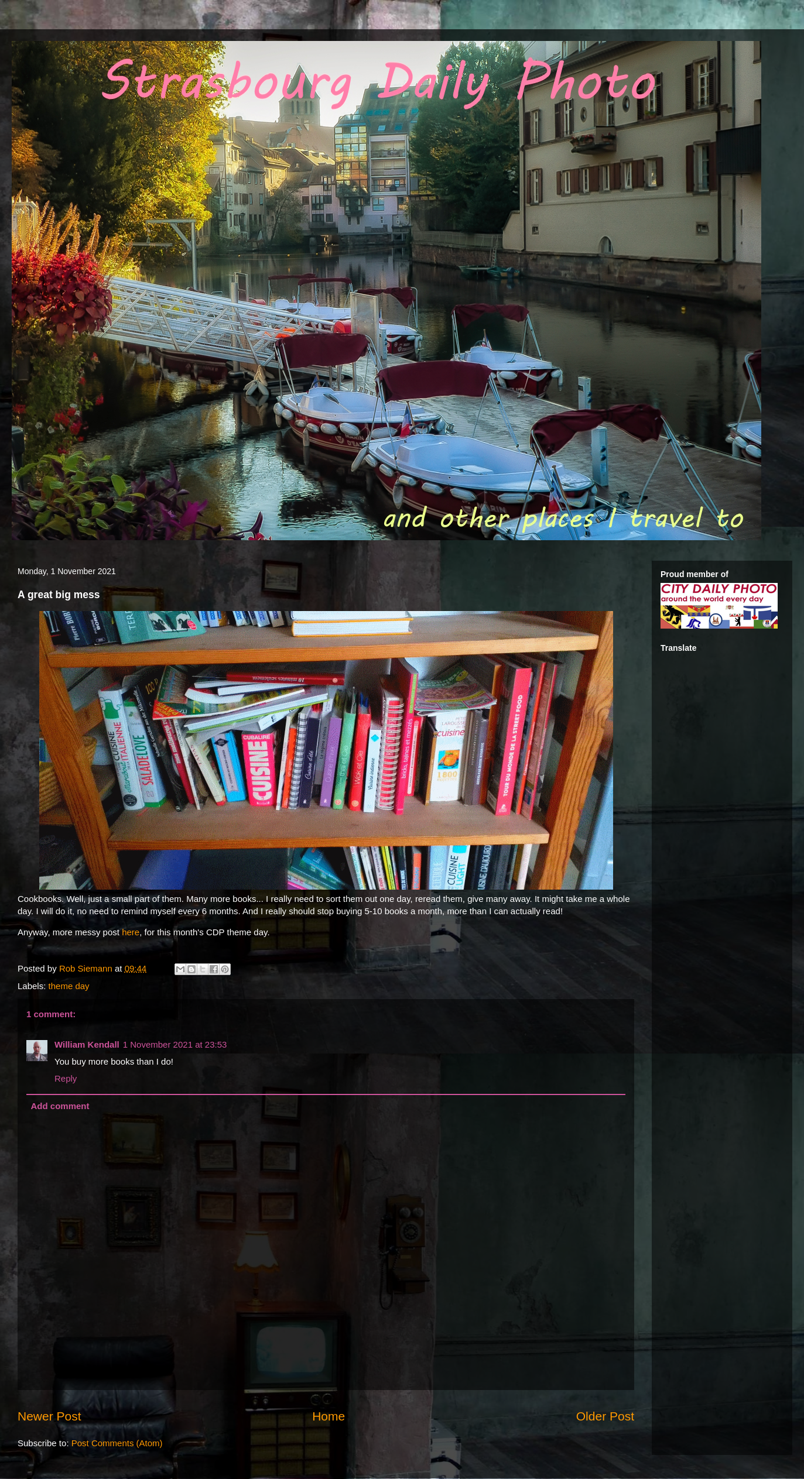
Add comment (60, 1106)
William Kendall (86, 1044)
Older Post (605, 1416)
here (130, 932)
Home (328, 1416)
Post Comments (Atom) (117, 1443)
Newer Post (49, 1416)
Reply (65, 1078)
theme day (69, 986)
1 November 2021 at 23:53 (175, 1044)
